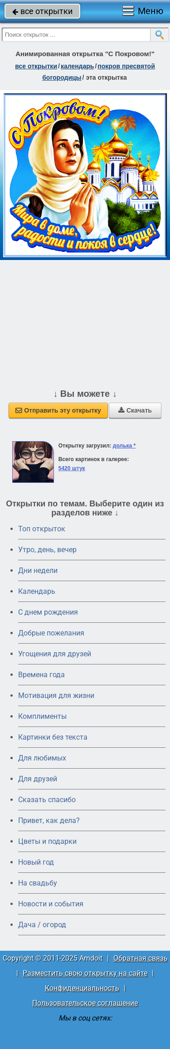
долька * (124, 446)
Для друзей (37, 779)
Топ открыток (41, 528)
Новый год (36, 862)
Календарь (77, 66)
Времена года (41, 674)
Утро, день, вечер (47, 549)
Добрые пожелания (51, 633)
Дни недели (38, 570)
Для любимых (42, 758)
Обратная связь (140, 958)
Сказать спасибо (47, 799)
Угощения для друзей (54, 654)
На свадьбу (37, 883)
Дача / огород (42, 924)
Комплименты (42, 716)
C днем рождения (48, 612)
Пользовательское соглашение (85, 1003)
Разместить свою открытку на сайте (85, 973)
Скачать (135, 410)
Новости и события (50, 904)
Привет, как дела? (49, 820)
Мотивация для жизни (56, 695)
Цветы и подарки (47, 841)
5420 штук (71, 468)
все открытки (42, 11)
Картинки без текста (52, 737)
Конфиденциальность (82, 988)
